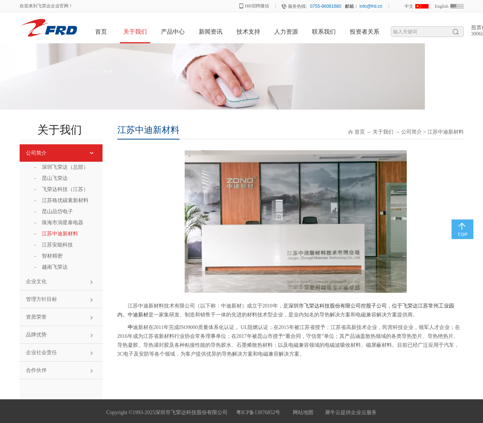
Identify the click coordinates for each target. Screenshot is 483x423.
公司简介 (411, 132)
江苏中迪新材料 (445, 132)
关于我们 (383, 132)
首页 (101, 31)
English (442, 6)
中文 (409, 6)
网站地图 (301, 412)
